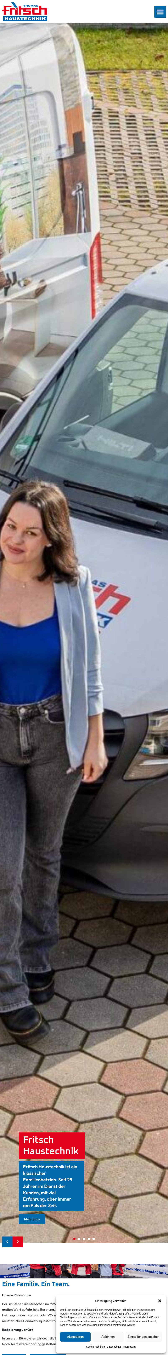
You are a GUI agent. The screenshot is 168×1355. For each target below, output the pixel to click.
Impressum (129, 1346)
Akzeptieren (75, 1337)
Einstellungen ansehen (143, 1337)
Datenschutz (114, 1346)
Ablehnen (108, 1337)
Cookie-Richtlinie (95, 1346)
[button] (160, 1301)
